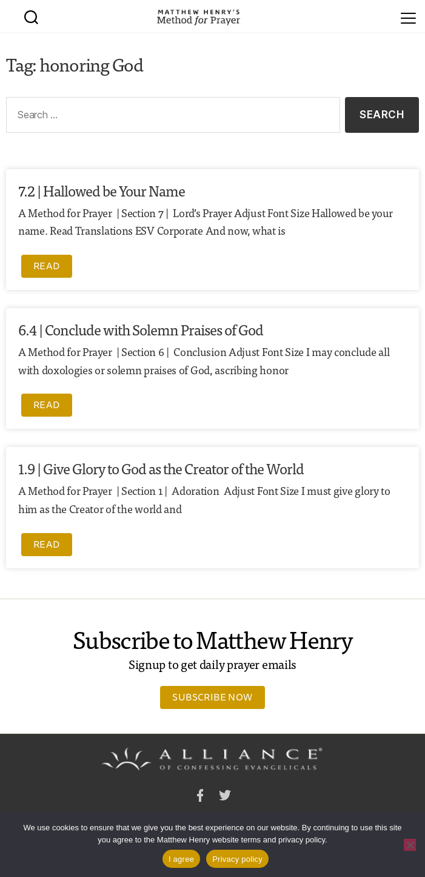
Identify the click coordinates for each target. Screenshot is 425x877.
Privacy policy (237, 859)
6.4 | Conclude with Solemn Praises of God (140, 329)
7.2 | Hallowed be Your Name (101, 190)
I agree (181, 859)
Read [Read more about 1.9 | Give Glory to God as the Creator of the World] (46, 544)
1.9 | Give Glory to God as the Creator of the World (161, 468)
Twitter (225, 797)
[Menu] (408, 16)
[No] (410, 845)
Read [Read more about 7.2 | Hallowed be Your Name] (46, 266)
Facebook (200, 797)
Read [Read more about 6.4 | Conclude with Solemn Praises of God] (46, 404)
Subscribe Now (212, 697)
